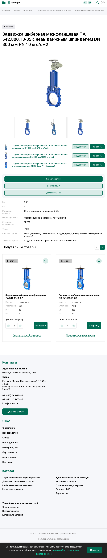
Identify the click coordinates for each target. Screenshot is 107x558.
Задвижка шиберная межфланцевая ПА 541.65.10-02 (25, 297)
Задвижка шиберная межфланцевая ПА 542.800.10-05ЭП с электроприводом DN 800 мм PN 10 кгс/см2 (40, 155)
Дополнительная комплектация (72, 477)
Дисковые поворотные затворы (18, 481)
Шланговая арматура (12, 489)
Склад (5, 437)
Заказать (97, 146)
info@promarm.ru (11, 403)
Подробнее (80, 146)
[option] (53, 83)
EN (103, 2)
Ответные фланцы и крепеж (70, 485)
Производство (10, 433)
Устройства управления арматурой (20, 503)
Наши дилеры (10, 442)
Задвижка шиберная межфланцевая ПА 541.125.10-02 (79, 297)
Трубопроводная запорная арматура (21, 477)
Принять (94, 550)
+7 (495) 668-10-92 (12, 395)
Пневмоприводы (10, 511)
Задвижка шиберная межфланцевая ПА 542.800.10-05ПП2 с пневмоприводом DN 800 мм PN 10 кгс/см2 (40, 164)
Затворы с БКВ (63, 489)
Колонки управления (12, 515)
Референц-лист (11, 447)
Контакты (7, 462)
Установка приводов (66, 481)
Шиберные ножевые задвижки (17, 485)
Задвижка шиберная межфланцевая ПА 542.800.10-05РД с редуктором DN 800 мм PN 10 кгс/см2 (40, 146)
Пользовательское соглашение (53, 539)
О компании (8, 428)
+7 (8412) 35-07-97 (12, 399)
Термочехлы (62, 493)
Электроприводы (10, 507)
